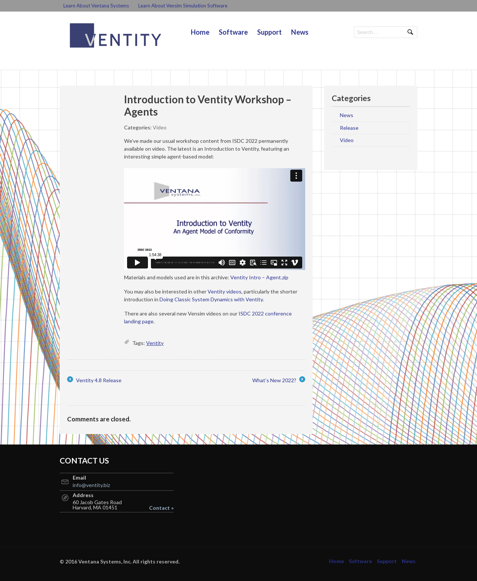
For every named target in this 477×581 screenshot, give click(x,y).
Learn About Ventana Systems (96, 6)
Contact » (161, 508)
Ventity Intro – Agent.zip (259, 277)
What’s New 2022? (278, 380)
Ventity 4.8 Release (94, 380)
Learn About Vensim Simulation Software (182, 6)
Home (200, 32)
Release (349, 128)
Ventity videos (224, 291)
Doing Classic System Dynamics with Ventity (211, 299)
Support (269, 32)
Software (233, 32)
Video (160, 127)
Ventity (155, 343)
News (300, 32)
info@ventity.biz (91, 485)
